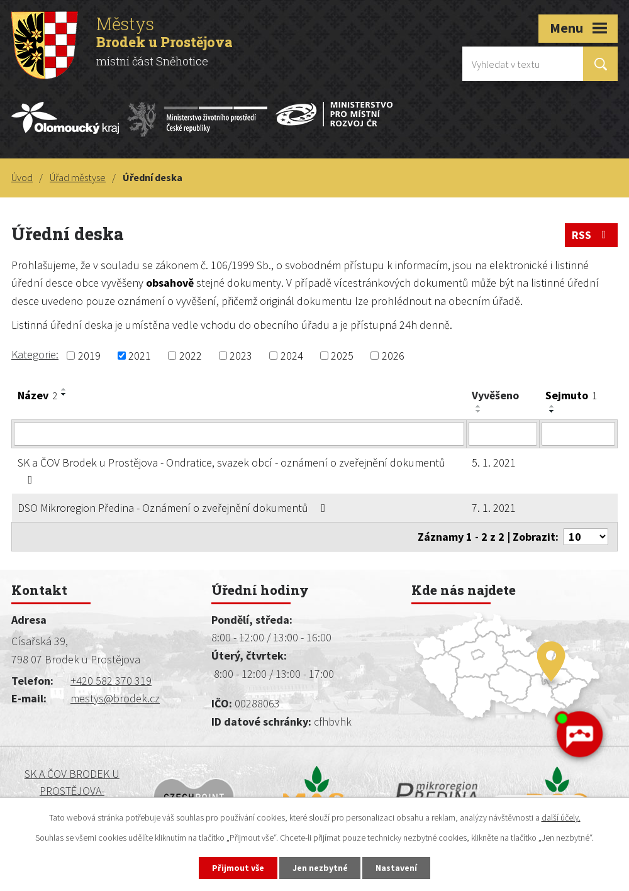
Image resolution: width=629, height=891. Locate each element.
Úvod (22, 177)
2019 (89, 355)
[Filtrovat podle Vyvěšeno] (503, 434)
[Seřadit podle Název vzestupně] (64, 389)
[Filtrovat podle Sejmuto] (578, 434)
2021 (139, 355)
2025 (342, 355)
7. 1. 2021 (494, 508)
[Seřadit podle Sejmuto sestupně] (552, 411)
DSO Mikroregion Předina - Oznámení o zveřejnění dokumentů (174, 508)
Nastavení (397, 867)
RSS (591, 235)
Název (37, 395)
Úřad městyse (78, 177)
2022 (190, 355)
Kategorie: (34, 354)
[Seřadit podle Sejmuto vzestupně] (552, 406)
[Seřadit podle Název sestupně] (64, 394)
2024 (292, 355)
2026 (393, 355)
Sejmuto (571, 395)
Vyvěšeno (495, 395)
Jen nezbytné (320, 867)
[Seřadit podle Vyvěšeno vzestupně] (479, 406)
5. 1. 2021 (494, 462)
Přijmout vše (238, 867)
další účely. (561, 817)
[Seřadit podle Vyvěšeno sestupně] (479, 411)
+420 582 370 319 (111, 680)
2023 (241, 355)
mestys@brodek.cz (115, 698)
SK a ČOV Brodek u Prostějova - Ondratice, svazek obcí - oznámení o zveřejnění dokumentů (231, 470)
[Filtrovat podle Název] (239, 434)
